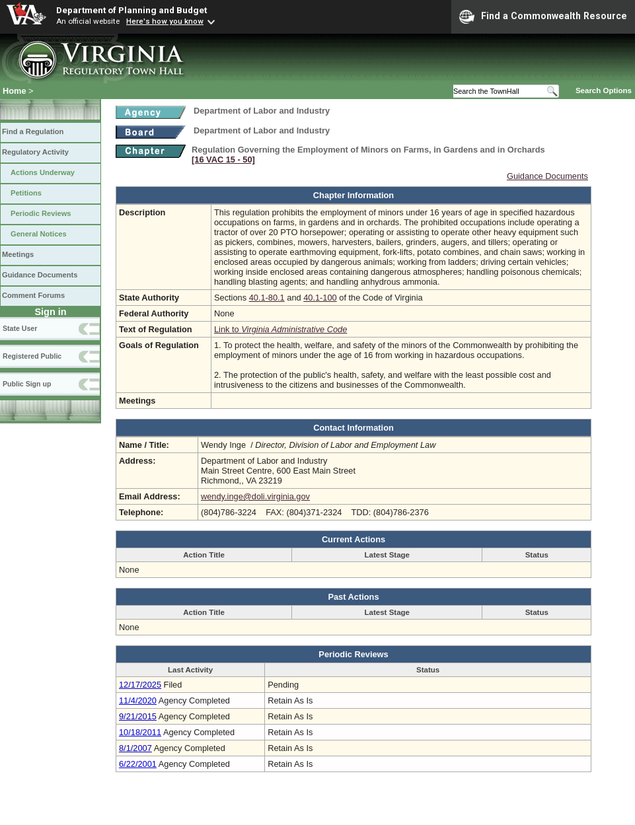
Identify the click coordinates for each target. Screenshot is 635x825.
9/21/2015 (138, 716)
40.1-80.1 (267, 298)
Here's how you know (165, 21)
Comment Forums (33, 295)
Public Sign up (27, 384)
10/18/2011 (140, 732)
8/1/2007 (135, 748)
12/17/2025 (140, 685)
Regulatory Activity (35, 152)
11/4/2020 (138, 700)
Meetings (18, 254)
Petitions (26, 193)
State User (20, 328)
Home (14, 91)
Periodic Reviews (41, 213)
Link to (280, 329)
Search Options (604, 90)
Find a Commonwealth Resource (543, 16)
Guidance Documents (39, 275)
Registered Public (32, 356)
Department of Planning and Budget (131, 10)
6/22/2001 (138, 764)
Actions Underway (43, 172)
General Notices (39, 234)
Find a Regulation (32, 131)
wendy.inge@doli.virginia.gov (255, 496)
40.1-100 (320, 298)
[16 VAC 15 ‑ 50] (223, 159)
